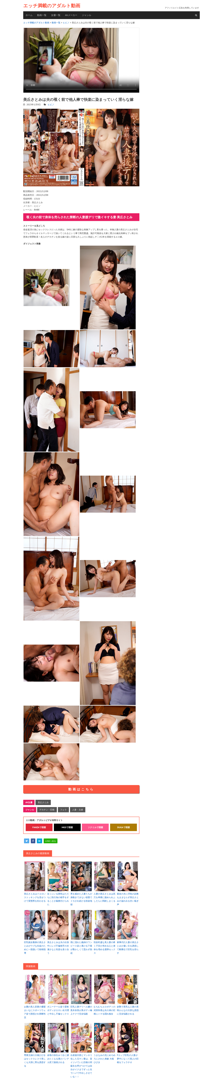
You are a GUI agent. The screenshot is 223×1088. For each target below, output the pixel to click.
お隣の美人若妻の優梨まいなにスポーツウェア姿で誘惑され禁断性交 (35, 1009)
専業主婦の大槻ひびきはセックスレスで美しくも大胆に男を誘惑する (35, 1057)
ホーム (29, 15)
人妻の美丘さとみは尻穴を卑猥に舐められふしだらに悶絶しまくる (104, 896)
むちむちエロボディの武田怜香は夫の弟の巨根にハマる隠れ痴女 (104, 1008)
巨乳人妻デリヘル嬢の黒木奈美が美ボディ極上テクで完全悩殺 (81, 1008)
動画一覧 (41, 15)
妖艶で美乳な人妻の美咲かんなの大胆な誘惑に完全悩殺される (128, 1008)
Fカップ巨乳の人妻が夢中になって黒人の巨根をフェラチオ (128, 1056)
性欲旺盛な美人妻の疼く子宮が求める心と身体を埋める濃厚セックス (104, 945)
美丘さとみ (43, 802)
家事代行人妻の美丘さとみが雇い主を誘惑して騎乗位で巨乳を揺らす (128, 945)
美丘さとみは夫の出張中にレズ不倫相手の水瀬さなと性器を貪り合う (58, 945)
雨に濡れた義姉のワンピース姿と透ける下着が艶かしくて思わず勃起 (81, 945)
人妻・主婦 (77, 809)
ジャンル (86, 15)
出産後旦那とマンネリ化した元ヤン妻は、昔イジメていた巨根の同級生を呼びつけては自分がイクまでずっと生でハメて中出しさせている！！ (81, 1063)
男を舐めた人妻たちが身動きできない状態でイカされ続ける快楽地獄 (81, 897)
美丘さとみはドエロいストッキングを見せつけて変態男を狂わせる (35, 896)
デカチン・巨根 (47, 809)
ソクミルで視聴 (95, 826)
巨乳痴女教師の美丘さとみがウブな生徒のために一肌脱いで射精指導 (35, 945)
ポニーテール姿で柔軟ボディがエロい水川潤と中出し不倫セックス (58, 1008)
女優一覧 (55, 15)
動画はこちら (81, 789)
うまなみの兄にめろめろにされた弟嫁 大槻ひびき (104, 1056)
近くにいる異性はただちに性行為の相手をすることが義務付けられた (58, 897)
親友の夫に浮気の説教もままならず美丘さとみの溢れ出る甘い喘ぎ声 (128, 897)
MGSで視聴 (67, 826)
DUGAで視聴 (123, 826)
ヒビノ (51, 104)
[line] (50, 840)
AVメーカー (71, 15)
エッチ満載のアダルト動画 (51, 5)
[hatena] (39, 840)
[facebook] (33, 840)
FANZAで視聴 (39, 826)
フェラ (63, 809)
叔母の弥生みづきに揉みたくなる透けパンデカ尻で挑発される (58, 1056)
